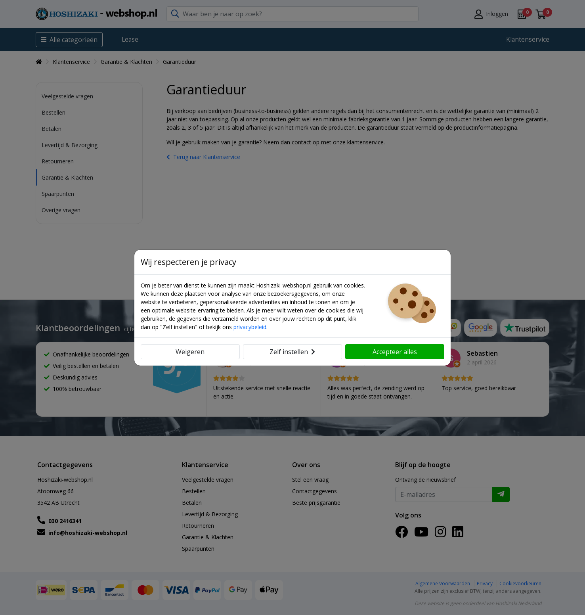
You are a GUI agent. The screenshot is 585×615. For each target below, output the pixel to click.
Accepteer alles (395, 351)
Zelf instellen (292, 351)
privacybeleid (249, 327)
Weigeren (190, 351)
